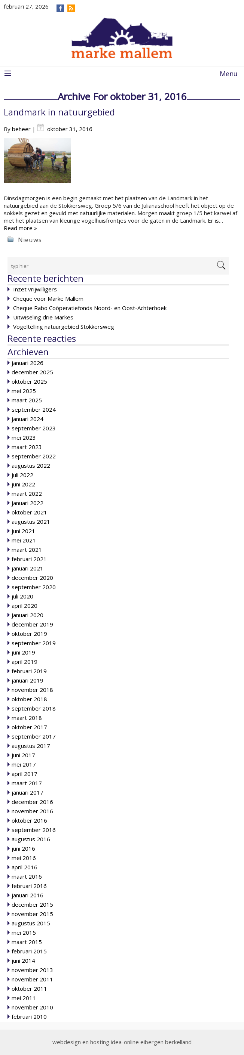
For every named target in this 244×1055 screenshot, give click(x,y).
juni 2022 (23, 484)
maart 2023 (27, 447)
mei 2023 (24, 437)
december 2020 (32, 577)
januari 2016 (27, 895)
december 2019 (32, 624)
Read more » (20, 228)
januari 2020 (27, 615)
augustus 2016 (31, 839)
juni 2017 (23, 755)
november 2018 (32, 689)
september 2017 (34, 736)
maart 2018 (27, 717)
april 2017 (24, 773)
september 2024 (34, 409)
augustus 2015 (31, 923)
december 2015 (32, 904)
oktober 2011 (29, 988)
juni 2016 (23, 848)
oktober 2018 (29, 699)
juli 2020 (22, 596)
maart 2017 (27, 783)
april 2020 (24, 605)
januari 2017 (27, 792)
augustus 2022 (31, 465)
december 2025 (32, 372)
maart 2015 (27, 942)
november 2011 (32, 979)
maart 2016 (27, 876)
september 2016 (34, 829)
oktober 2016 (29, 820)
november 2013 (32, 970)
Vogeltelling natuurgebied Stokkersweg (63, 326)
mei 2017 (24, 764)
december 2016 (32, 801)
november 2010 (32, 1007)
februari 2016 (29, 886)
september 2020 (34, 587)
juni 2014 (23, 960)
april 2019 (24, 661)
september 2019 (34, 643)
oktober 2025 (29, 381)
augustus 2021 (31, 521)
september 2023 (34, 428)
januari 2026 (27, 362)
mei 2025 (24, 391)
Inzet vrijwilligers (35, 289)
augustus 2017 (31, 745)
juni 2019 (23, 652)
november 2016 (32, 811)
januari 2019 (27, 680)
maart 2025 (27, 400)
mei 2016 (24, 857)
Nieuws (30, 239)
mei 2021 (24, 540)
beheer (21, 129)
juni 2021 (23, 531)
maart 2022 (27, 493)
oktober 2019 (29, 633)
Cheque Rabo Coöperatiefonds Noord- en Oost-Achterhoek (90, 308)
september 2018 (34, 708)
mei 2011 (24, 998)
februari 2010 (29, 1016)
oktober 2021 (29, 512)
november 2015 (32, 914)
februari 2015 (29, 951)
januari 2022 (27, 503)
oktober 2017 (29, 727)
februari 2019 (29, 671)
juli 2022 (22, 475)
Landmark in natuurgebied (59, 112)
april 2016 (24, 867)
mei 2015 (24, 932)
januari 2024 (27, 419)
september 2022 (34, 456)
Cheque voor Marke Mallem (48, 298)
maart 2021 (27, 549)
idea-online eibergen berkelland (151, 1042)
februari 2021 (29, 559)
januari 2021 (27, 568)
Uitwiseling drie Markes (43, 317)
